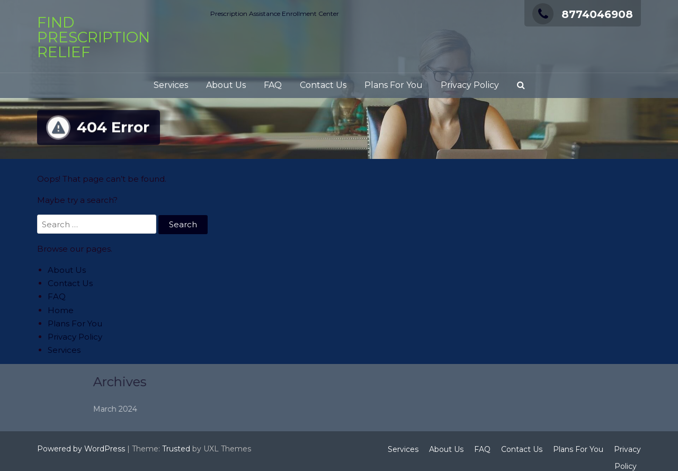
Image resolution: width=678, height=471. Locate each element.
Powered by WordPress (81, 449)
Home (61, 310)
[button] (521, 85)
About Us (226, 85)
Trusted (176, 449)
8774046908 (582, 14)
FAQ (273, 85)
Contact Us (323, 85)
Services (171, 85)
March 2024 (145, 409)
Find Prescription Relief (93, 37)
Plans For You (393, 85)
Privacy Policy (470, 85)
